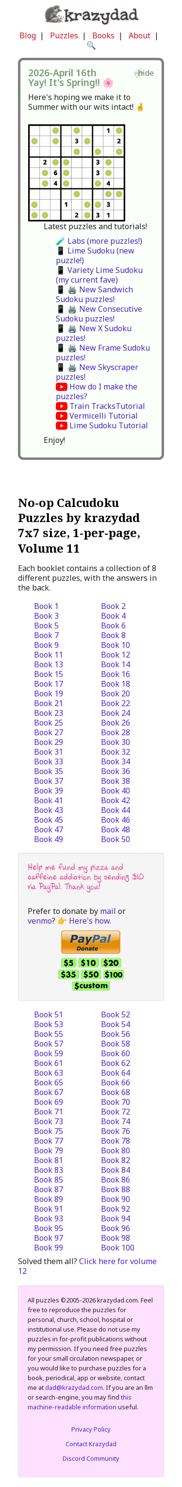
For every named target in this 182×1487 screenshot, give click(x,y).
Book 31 (48, 751)
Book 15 (48, 674)
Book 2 (113, 606)
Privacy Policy (91, 1429)
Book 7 (46, 635)
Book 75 (48, 1131)
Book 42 (115, 800)
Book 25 (48, 722)
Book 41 (48, 800)
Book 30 (115, 742)
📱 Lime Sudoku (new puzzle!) (95, 255)
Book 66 (115, 1082)
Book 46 (115, 819)
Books (103, 35)
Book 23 (48, 713)
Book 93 (48, 1218)
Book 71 (48, 1111)
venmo (40, 920)
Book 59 (48, 1053)
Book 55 (48, 1034)
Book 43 (48, 810)
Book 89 (48, 1199)
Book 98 (115, 1238)
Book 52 (115, 1014)
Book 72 (115, 1111)
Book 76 (115, 1131)
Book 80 (115, 1150)
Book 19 (48, 693)
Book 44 (115, 810)
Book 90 (115, 1199)
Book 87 (48, 1189)
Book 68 (115, 1092)
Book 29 (48, 742)
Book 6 (113, 625)
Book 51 (48, 1014)
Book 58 (115, 1043)
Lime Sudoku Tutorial (108, 425)
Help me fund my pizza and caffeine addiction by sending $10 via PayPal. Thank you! (86, 877)
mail (108, 911)
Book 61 (48, 1063)
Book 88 (115, 1189)
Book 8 (113, 635)
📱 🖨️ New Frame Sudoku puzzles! (103, 352)
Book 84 (115, 1170)
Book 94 (115, 1218)
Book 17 (48, 683)
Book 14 (115, 664)
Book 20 (115, 693)
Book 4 (113, 615)
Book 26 (115, 722)
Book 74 (115, 1121)
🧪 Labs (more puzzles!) (99, 241)
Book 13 (48, 664)
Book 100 (117, 1247)
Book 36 (115, 771)
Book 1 (46, 606)
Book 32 (115, 751)
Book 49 (48, 839)
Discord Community (91, 1458)
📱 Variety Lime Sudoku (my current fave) (99, 275)
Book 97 (48, 1238)
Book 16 (115, 674)
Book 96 (115, 1228)
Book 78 (115, 1140)
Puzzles (64, 35)
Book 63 (48, 1072)
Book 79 (48, 1150)
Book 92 (115, 1208)
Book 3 (46, 615)
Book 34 (115, 761)
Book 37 (48, 781)
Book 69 (48, 1102)
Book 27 (48, 732)
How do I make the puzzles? (96, 391)
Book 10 (115, 645)
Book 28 (115, 732)
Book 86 (115, 1179)
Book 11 (48, 654)
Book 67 (48, 1092)
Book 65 (48, 1082)
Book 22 (115, 703)
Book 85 (48, 1179)
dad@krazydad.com (74, 1387)
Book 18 (115, 683)
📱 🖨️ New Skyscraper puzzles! (97, 372)
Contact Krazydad (91, 1443)
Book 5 (46, 625)
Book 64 (115, 1072)
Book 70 (115, 1102)
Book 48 (115, 829)
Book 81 (48, 1160)
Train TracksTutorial (107, 406)
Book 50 (115, 839)
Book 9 (46, 645)
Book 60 (115, 1053)
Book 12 (115, 654)
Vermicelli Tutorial (103, 415)
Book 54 (115, 1024)
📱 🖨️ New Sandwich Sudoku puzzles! (94, 294)
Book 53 (48, 1024)
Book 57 (48, 1043)
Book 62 (115, 1063)
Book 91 (48, 1208)
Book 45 (48, 819)
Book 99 (48, 1247)
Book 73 (48, 1121)
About (139, 35)
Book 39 (48, 790)
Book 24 (115, 713)
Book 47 (48, 829)
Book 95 (48, 1228)
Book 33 (48, 761)
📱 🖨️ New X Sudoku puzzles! (94, 333)
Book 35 (48, 771)
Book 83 (48, 1170)
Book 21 (48, 703)
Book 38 (115, 781)
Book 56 (115, 1034)
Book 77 (48, 1140)
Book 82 (115, 1160)
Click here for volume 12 (87, 1266)
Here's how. (90, 920)
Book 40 (115, 790)
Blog (27, 35)
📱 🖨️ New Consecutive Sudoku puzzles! (99, 314)
